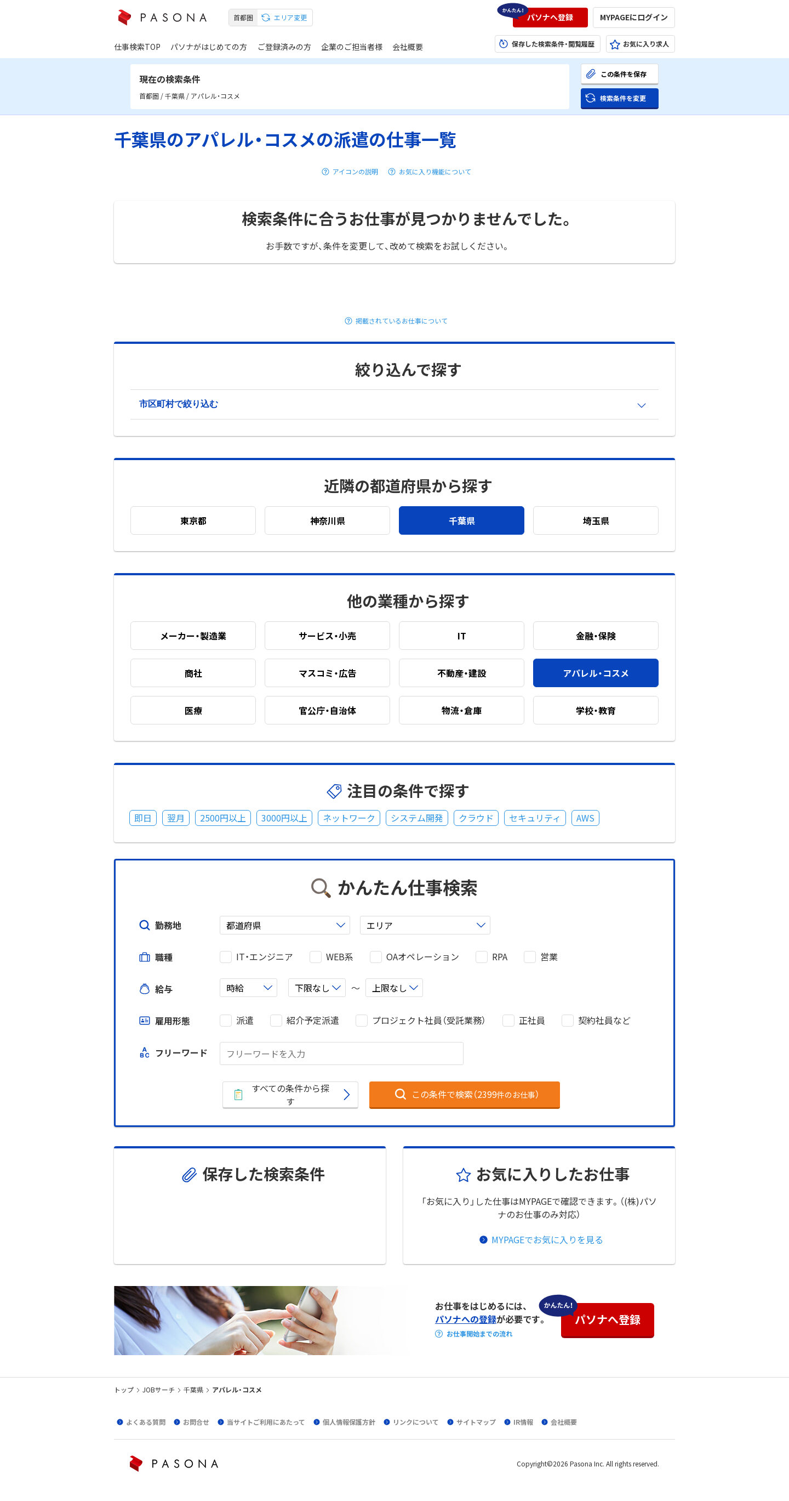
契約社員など (604, 1020)
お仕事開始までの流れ (479, 1334)
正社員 (532, 1020)
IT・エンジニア (264, 956)
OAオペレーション (422, 956)
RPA (499, 956)
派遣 (245, 1020)
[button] (550, 17)
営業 (549, 956)
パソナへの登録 (465, 1319)
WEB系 (339, 956)
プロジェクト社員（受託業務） (429, 1020)
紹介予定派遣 (313, 1020)
